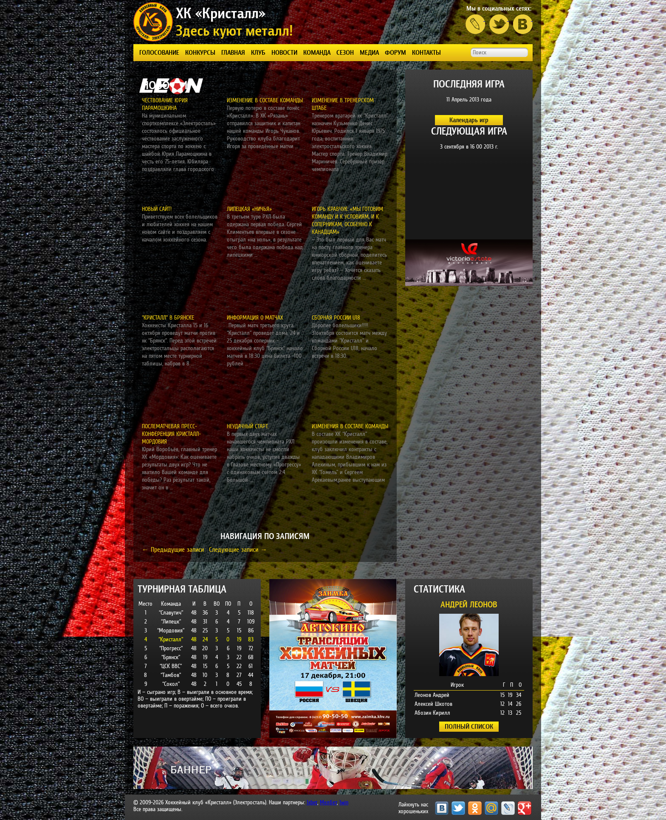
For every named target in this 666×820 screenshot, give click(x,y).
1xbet (312, 802)
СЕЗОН (345, 52)
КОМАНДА (316, 52)
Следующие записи (238, 549)
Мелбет (328, 802)
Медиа (369, 52)
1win (343, 802)
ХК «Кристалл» (221, 13)
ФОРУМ (395, 52)
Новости (284, 52)
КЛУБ (258, 52)
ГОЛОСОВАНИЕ (159, 52)
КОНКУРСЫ (200, 52)
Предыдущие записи (173, 549)
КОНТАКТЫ (426, 52)
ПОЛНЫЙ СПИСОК (469, 726)
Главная (233, 52)
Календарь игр (468, 120)
